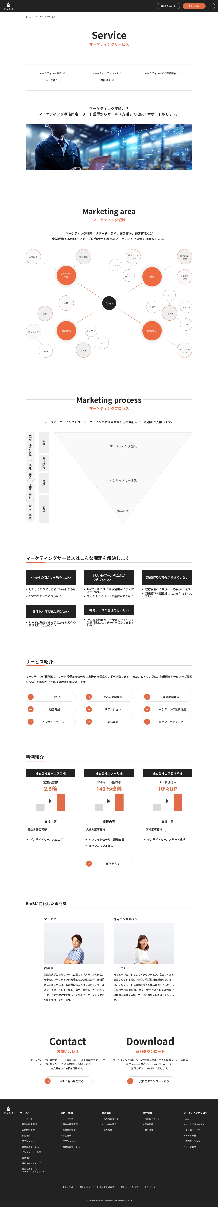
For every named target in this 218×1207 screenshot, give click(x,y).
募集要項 (149, 1124)
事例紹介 (108, 80)
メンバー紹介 (110, 1124)
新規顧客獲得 (28, 1129)
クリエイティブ (192, 1129)
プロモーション (192, 1141)
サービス (25, 1113)
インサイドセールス (31, 1152)
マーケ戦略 (190, 1146)
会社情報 (106, 1113)
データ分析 (27, 1118)
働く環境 (149, 1129)
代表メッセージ (152, 1118)
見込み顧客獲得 (29, 1124)
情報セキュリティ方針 (130, 1187)
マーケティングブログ (195, 1113)
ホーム (28, 16)
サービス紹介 (53, 80)
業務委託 (26, 1157)
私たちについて (111, 1118)
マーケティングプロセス (108, 73)
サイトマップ (149, 1187)
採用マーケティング (31, 1163)
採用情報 (147, 1113)
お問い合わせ (194, 6)
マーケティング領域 (53, 73)
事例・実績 (67, 1113)
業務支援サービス (30, 1146)
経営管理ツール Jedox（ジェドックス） (32, 1170)
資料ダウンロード (168, 6)
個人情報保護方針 (107, 1187)
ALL (187, 1118)
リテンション (28, 1141)
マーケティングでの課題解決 (163, 73)
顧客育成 (26, 1135)
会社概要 (108, 1129)
